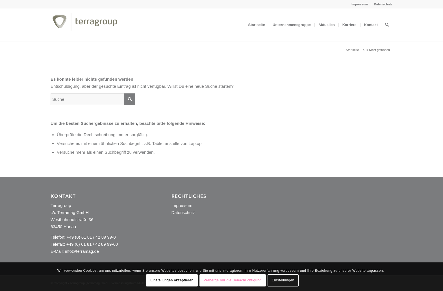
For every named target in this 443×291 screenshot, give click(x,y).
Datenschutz (383, 4)
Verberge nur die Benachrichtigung (233, 280)
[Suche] (386, 25)
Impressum (359, 4)
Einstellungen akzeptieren (171, 280)
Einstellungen (283, 280)
